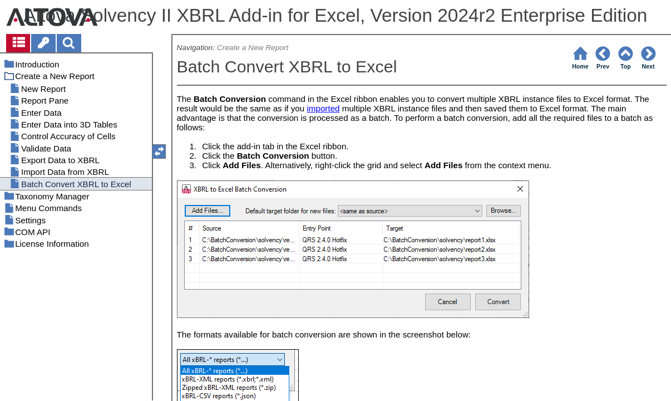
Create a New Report (252, 47)
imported (323, 108)
